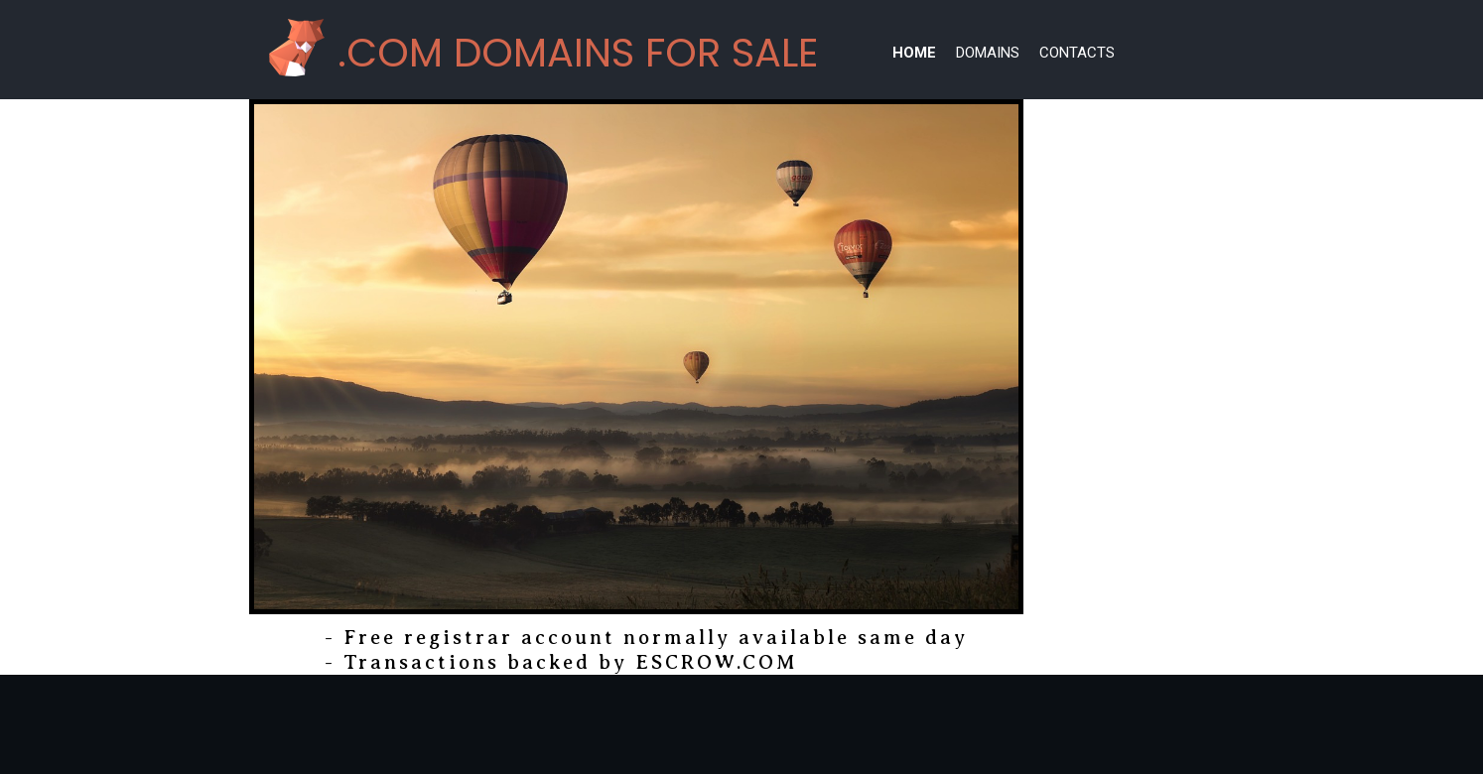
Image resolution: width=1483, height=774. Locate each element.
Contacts (1077, 53)
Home (914, 53)
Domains (987, 53)
